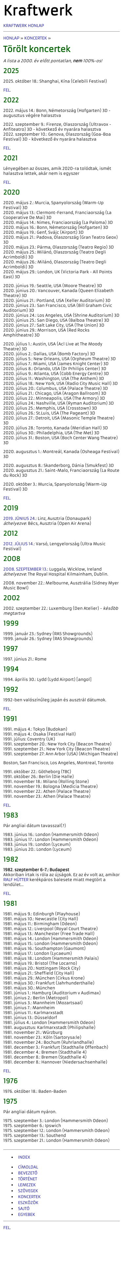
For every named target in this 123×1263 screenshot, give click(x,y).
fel (6, 90)
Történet (27, 1178)
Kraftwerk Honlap (23, 25)
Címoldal (28, 1167)
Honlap (11, 38)
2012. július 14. (18, 543)
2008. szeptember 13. (25, 569)
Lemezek (27, 1184)
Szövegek (28, 1190)
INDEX (24, 1157)
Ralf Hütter (16, 879)
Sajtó (24, 1208)
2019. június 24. (19, 518)
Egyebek (26, 1214)
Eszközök (28, 1202)
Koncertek (35, 38)
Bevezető (27, 1172)
